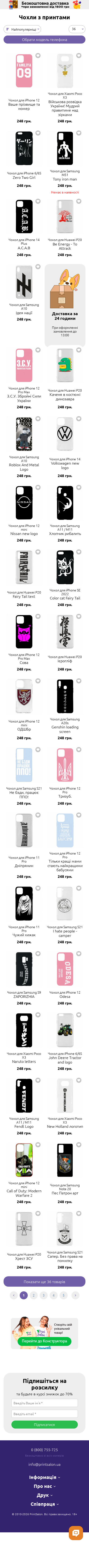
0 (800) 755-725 (44, 1449)
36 (74, 28)
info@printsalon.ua (44, 1464)
